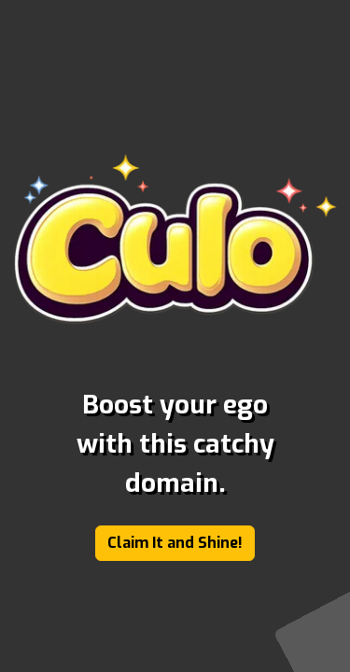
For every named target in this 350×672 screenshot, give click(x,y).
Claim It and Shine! (175, 543)
